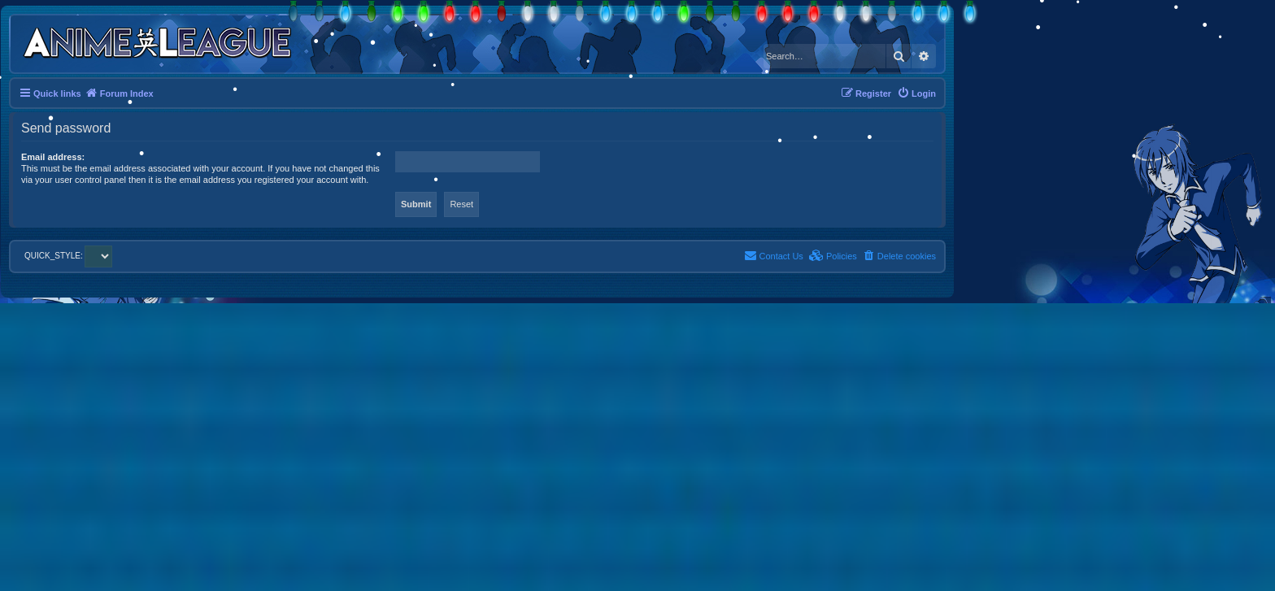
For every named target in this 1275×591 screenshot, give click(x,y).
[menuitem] (916, 93)
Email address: (53, 157)
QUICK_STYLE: (68, 255)
